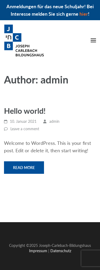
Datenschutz (44, 210)
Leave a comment (24, 128)
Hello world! (25, 110)
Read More (24, 167)
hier (83, 14)
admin (54, 121)
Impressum (15, 210)
